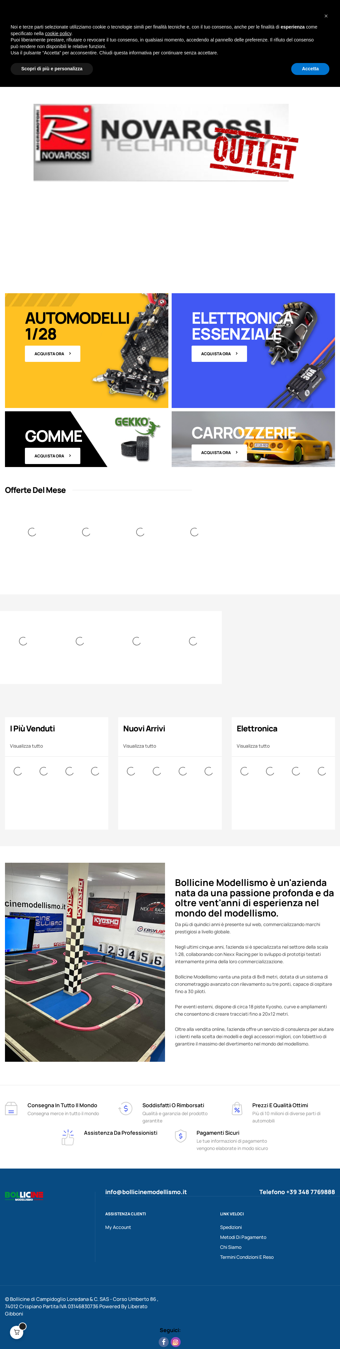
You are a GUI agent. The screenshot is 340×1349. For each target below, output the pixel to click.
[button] (326, 1278)
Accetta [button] (310, 1330)
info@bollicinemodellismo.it (146, 1192)
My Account (118, 1227)
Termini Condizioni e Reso (247, 1257)
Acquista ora (49, 354)
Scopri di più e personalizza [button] (51, 1330)
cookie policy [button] (58, 1295)
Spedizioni (231, 1227)
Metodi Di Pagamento (243, 1237)
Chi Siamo (230, 1247)
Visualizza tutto (26, 746)
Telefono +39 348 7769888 (297, 1192)
